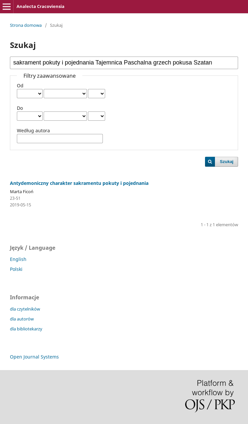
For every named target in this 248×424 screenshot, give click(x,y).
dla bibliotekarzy (26, 329)
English (18, 259)
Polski (16, 269)
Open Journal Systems (34, 357)
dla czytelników (25, 309)
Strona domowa (26, 25)
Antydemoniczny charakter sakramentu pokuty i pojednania (79, 183)
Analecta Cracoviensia (40, 6)
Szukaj (226, 161)
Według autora (33, 130)
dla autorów (22, 319)
